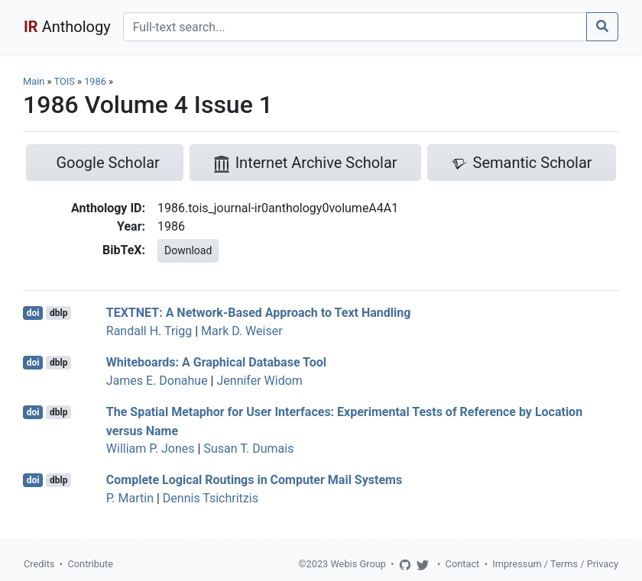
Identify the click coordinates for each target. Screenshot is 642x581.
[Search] (355, 26)
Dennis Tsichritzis (210, 498)
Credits (39, 564)
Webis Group (358, 564)
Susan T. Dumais (248, 448)
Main (33, 81)
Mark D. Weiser (242, 331)
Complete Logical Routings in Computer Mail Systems (254, 480)
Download (188, 250)
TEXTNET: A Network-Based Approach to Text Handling (258, 312)
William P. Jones (150, 448)
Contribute (90, 564)
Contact (463, 564)
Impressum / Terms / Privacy (555, 564)
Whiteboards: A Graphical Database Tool (216, 362)
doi (33, 313)
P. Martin (130, 498)
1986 (95, 81)
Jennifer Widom (259, 380)
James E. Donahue (157, 380)
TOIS (64, 81)
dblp (58, 313)
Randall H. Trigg (149, 331)
